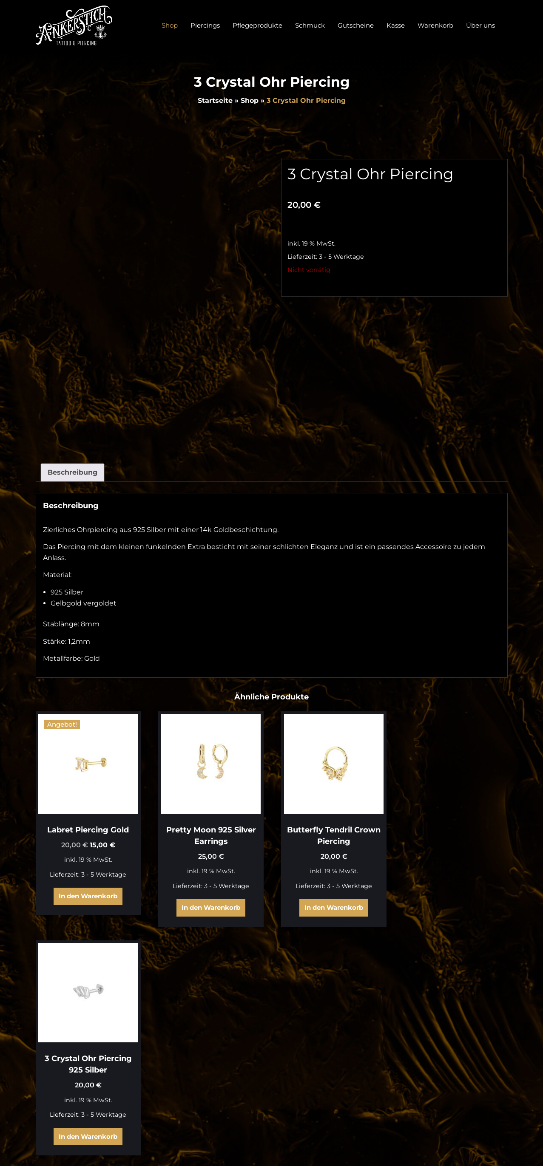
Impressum (488, 1118)
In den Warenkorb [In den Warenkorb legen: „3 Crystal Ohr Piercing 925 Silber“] (453, 907)
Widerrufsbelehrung (473, 1088)
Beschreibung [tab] (72, 472)
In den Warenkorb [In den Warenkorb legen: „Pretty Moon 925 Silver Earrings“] (209, 907)
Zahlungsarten (483, 1072)
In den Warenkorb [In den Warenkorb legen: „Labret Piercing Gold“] (87, 895)
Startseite (215, 100)
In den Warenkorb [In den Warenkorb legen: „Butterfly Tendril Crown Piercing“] (331, 907)
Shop (250, 100)
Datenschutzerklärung (469, 1103)
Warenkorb (488, 1057)
